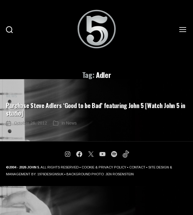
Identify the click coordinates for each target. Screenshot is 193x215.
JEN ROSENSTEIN (119, 174)
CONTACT (137, 167)
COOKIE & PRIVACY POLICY (104, 167)
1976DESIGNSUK (50, 174)
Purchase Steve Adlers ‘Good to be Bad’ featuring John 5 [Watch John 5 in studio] (95, 109)
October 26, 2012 (30, 123)
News (11, 96)
